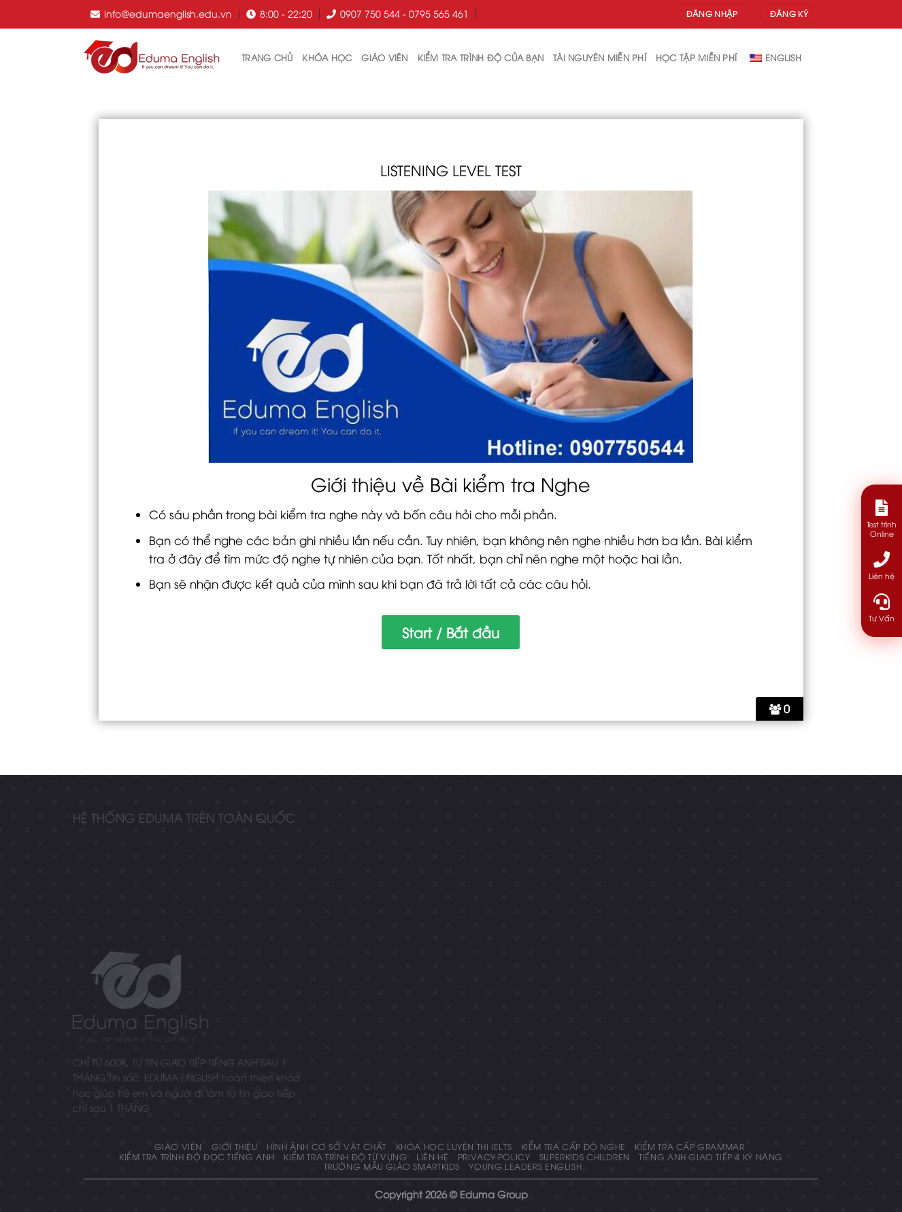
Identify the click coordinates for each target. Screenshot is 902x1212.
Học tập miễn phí (696, 57)
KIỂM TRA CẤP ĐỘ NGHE (573, 1146)
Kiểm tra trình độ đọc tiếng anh (197, 1156)
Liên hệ (432, 1156)
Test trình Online (882, 518)
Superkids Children (584, 1156)
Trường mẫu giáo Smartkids (392, 1166)
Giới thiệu (235, 1146)
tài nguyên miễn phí (599, 57)
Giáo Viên (384, 57)
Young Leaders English (525, 1166)
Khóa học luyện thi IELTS (454, 1146)
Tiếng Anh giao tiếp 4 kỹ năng (711, 1156)
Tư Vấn (882, 608)
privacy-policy (494, 1156)
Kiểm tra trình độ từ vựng (345, 1156)
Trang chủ (267, 57)
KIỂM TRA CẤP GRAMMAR (689, 1146)
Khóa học (327, 57)
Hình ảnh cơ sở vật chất (326, 1146)
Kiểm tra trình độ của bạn (481, 57)
